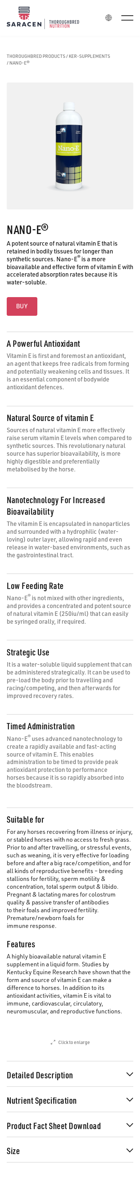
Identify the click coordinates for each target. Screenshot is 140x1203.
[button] (127, 18)
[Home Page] (48, 18)
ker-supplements (89, 56)
